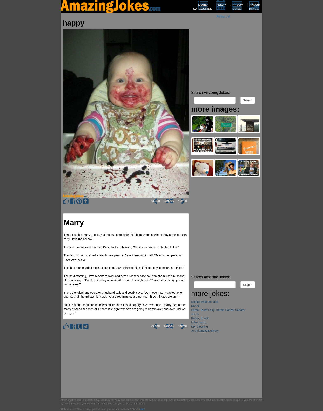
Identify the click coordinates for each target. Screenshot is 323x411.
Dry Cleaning (199, 326)
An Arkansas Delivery (205, 330)
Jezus (195, 314)
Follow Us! (223, 16)
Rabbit (195, 306)
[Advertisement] (225, 60)
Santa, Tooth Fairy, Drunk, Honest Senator (218, 310)
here (141, 409)
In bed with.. (199, 322)
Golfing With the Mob (204, 301)
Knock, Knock (200, 318)
